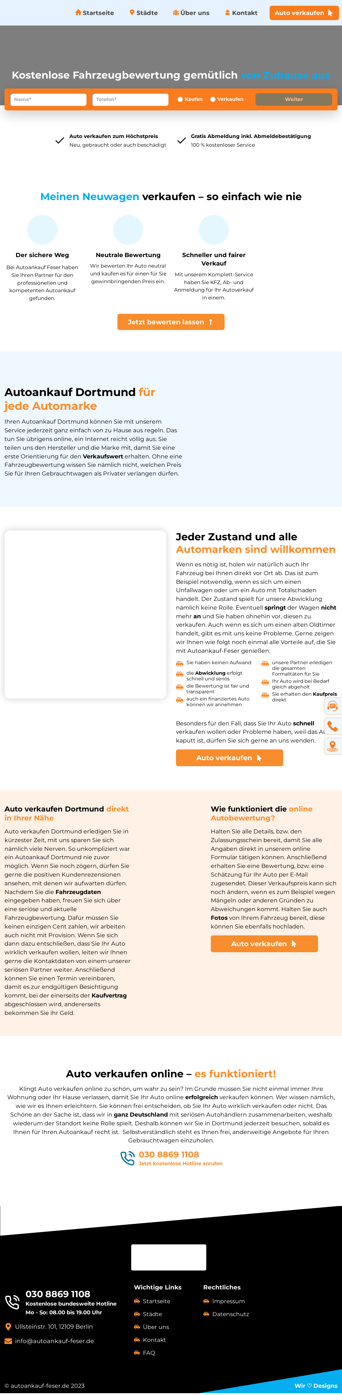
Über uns (191, 12)
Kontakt (241, 12)
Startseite (94, 12)
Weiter (294, 99)
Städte (143, 12)
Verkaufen (230, 99)
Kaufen (194, 99)
